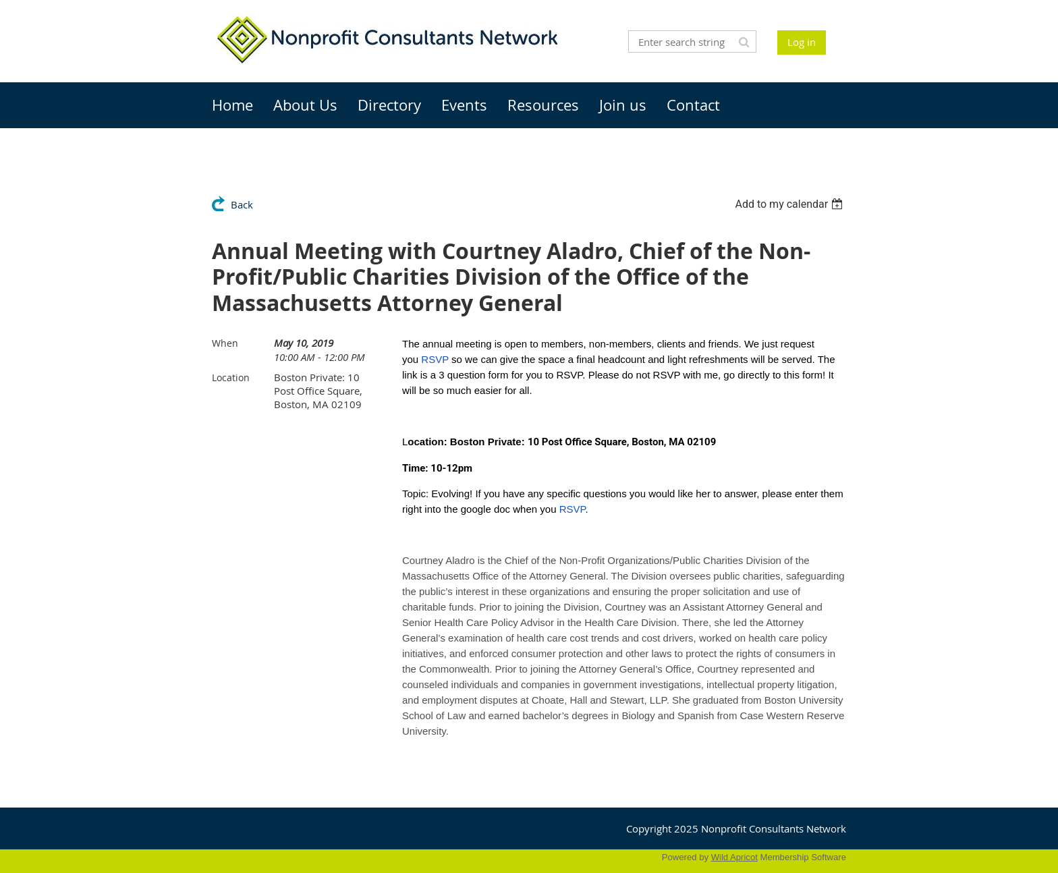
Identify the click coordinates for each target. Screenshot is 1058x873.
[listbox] (790, 204)
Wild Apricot (734, 857)
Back (242, 204)
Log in (801, 42)
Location (231, 377)
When (225, 343)
